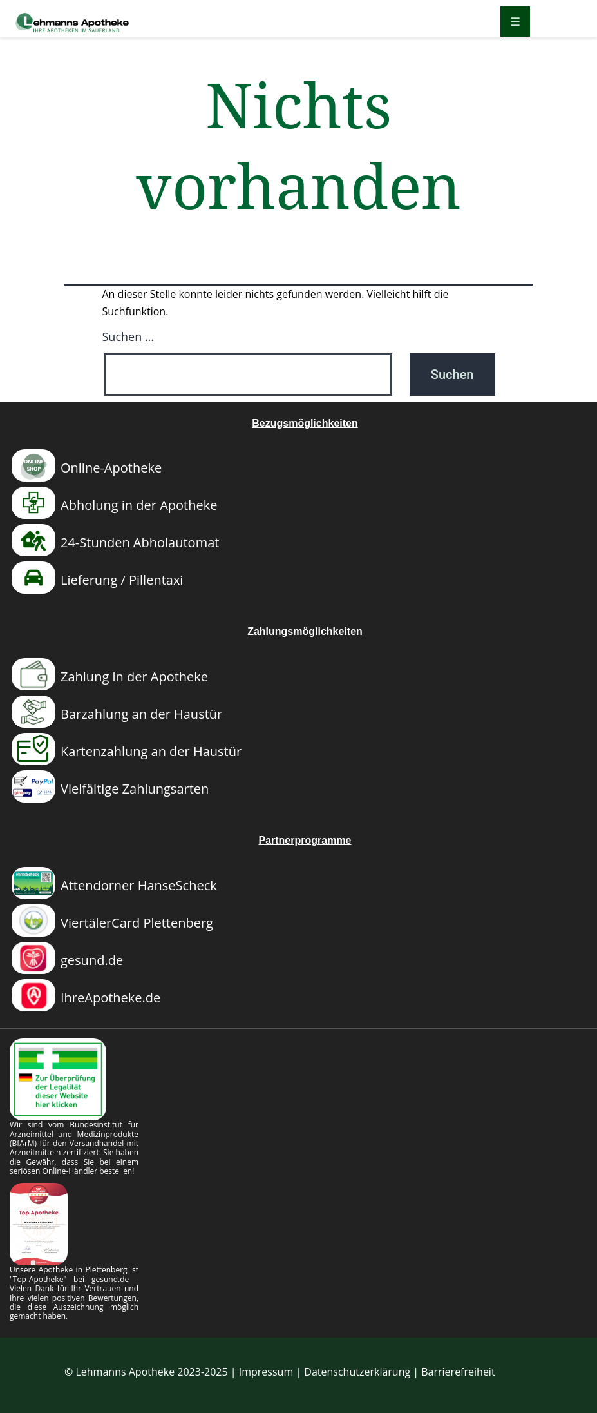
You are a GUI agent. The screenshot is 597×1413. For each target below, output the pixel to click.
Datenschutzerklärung (357, 1372)
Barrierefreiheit (458, 1372)
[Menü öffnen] (515, 21)
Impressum (266, 1372)
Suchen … (128, 336)
